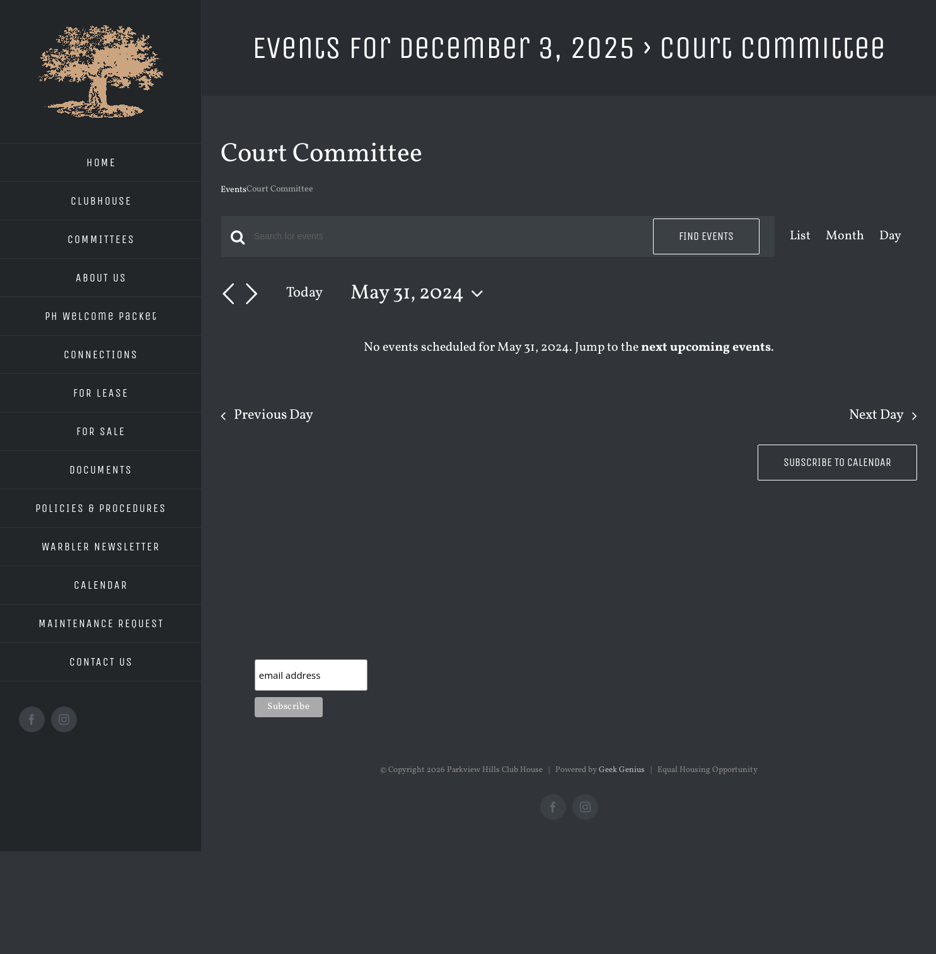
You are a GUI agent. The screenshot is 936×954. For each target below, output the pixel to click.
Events (233, 190)
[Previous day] (228, 294)
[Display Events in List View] (800, 236)
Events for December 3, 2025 (443, 47)
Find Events (706, 236)
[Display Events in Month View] (845, 236)
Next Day (876, 415)
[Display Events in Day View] (890, 236)
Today (304, 293)
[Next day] (251, 294)
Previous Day (273, 415)
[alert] (569, 348)
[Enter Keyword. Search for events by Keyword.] (446, 236)
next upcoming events (706, 347)
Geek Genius (622, 770)
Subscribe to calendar (837, 462)
